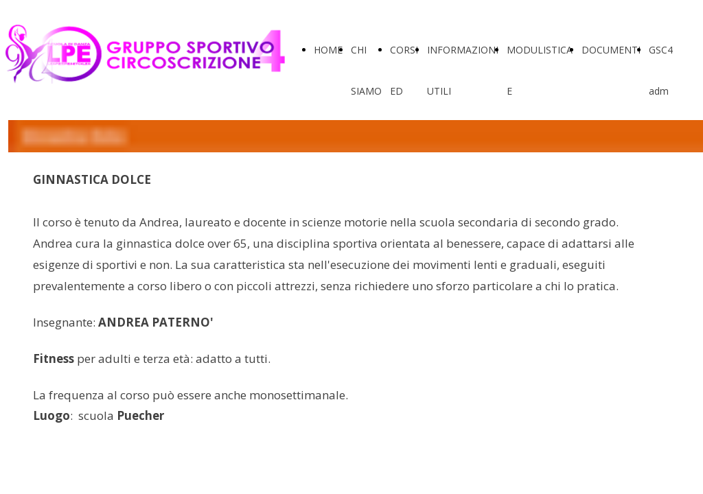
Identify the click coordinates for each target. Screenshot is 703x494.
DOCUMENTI (611, 49)
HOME (328, 49)
